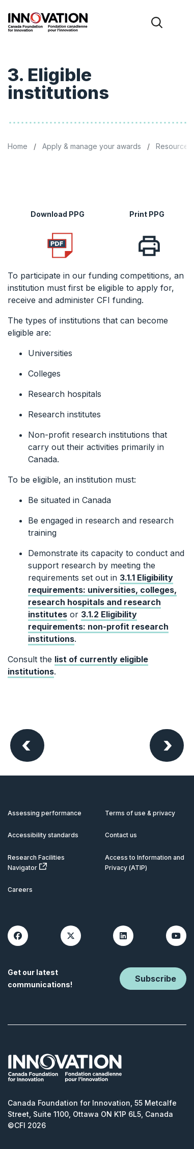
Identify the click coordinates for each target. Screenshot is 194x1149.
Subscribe (155, 978)
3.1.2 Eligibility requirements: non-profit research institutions (98, 626)
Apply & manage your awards (91, 146)
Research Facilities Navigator (36, 862)
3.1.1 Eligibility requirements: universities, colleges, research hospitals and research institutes (102, 595)
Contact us (121, 835)
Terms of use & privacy (140, 813)
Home (17, 146)
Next (168, 744)
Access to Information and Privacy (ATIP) (144, 862)
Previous (26, 744)
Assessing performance (44, 813)
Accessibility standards (43, 835)
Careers (20, 889)
